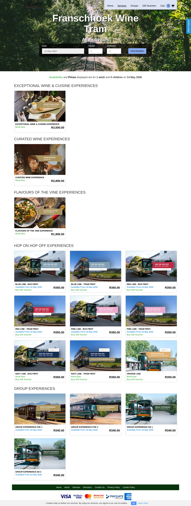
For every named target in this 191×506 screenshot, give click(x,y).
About (67, 487)
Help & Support (189, 26)
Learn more (143, 503)
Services (122, 6)
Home (110, 6)
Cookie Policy (129, 487)
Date (44, 46)
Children (111, 46)
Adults (91, 46)
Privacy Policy (113, 487)
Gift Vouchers (149, 6)
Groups (134, 6)
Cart (167, 6)
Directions (87, 487)
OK (134, 503)
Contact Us (100, 487)
